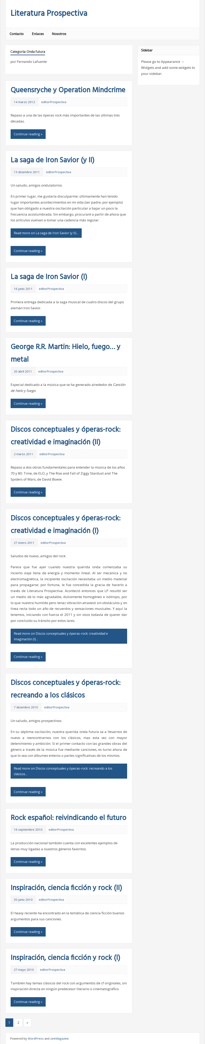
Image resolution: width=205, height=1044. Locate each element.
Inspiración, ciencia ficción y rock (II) (66, 888)
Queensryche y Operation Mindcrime (68, 90)
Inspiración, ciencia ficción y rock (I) (65, 958)
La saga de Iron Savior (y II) (52, 160)
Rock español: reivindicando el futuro (68, 818)
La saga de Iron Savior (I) (49, 277)
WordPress (36, 1038)
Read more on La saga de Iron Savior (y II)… (46, 233)
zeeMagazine (59, 1038)
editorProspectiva (53, 102)
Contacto (17, 33)
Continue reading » (28, 134)
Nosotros (59, 33)
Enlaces (38, 33)
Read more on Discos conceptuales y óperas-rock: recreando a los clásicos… (63, 771)
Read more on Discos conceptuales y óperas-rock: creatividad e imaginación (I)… (61, 636)
